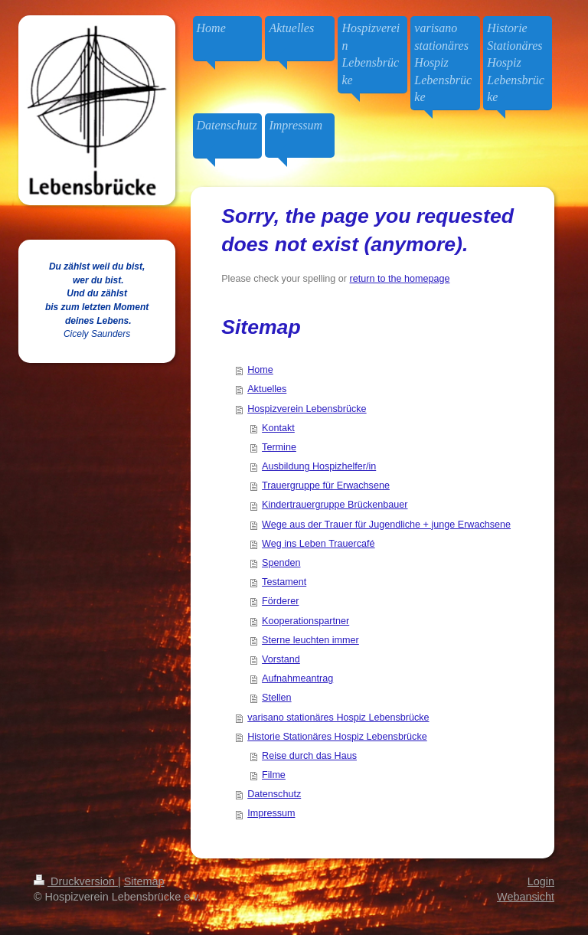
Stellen (277, 697)
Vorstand (281, 659)
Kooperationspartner (305, 621)
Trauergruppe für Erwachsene (326, 485)
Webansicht (525, 897)
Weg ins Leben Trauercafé (318, 543)
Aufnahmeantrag (297, 678)
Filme (274, 775)
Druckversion (76, 881)
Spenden (281, 562)
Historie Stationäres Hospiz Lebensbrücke (337, 736)
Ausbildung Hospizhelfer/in (319, 466)
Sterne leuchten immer (310, 640)
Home (260, 370)
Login (541, 881)
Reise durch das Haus (309, 755)
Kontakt (278, 428)
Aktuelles (266, 389)
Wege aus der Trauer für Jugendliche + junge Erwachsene (386, 524)
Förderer (280, 601)
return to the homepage (400, 278)
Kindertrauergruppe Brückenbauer (334, 504)
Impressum (271, 813)
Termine (279, 447)
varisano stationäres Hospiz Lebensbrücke (338, 717)
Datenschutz (274, 794)
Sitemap (144, 881)
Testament (284, 582)
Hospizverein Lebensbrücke (306, 409)
